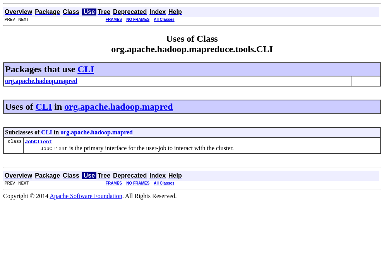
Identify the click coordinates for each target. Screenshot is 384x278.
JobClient (38, 142)
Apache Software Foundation (86, 197)
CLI (85, 69)
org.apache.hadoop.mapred (118, 107)
